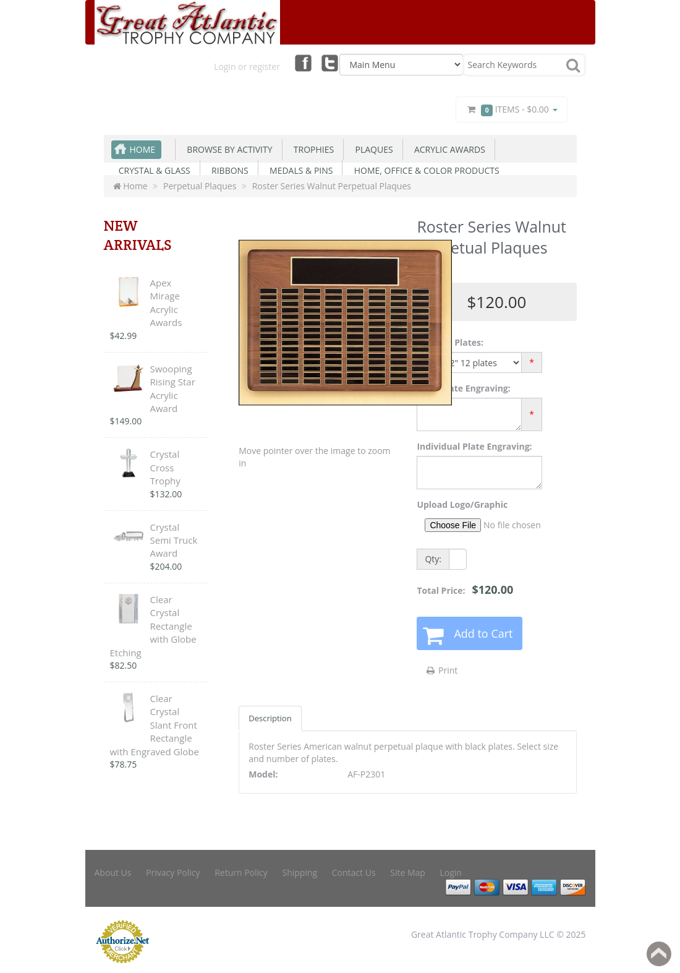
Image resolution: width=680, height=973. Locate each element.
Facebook (302, 62)
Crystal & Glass (152, 170)
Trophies (311, 149)
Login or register (247, 66)
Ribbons (228, 170)
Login (451, 872)
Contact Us (354, 872)
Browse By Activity (227, 149)
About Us (113, 872)
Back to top (659, 954)
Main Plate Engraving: (463, 388)
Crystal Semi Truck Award (174, 540)
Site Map (407, 872)
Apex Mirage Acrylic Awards (166, 302)
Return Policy (241, 872)
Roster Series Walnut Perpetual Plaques (331, 186)
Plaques (372, 149)
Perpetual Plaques (199, 186)
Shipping (299, 872)
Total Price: (465, 589)
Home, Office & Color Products (424, 170)
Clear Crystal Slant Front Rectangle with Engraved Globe (154, 725)
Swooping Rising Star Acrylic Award (172, 388)
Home (143, 149)
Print (441, 670)
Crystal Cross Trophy (165, 467)
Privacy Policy (173, 872)
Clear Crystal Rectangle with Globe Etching (153, 626)
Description (270, 718)
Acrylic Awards (447, 149)
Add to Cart (483, 633)
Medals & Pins (299, 170)
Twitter (330, 62)
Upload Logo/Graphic (462, 504)
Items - (511, 109)
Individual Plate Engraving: (474, 446)
